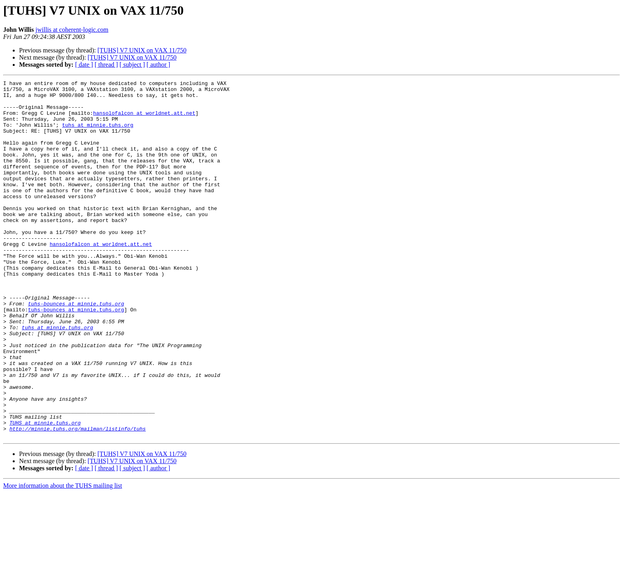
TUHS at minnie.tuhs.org (45, 491)
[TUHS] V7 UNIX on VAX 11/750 (141, 50)
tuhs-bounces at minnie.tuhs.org (76, 348)
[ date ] (84, 64)
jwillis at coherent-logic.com (71, 29)
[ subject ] (132, 64)
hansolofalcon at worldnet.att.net (144, 120)
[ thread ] (106, 64)
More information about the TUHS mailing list (62, 557)
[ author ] (158, 64)
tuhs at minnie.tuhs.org (97, 134)
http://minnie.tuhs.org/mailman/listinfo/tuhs (78, 498)
